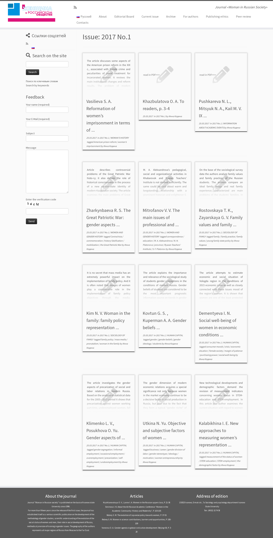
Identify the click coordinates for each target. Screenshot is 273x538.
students (157, 343)
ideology (172, 453)
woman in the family (110, 343)
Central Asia (116, 236)
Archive (171, 16)
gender (153, 339)
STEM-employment (226, 460)
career (163, 449)
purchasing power (209, 355)
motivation (148, 457)
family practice (228, 236)
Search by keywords (37, 85)
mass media (120, 339)
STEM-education (208, 460)
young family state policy (219, 240)
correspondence (175, 236)
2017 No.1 (104, 137)
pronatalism (92, 343)
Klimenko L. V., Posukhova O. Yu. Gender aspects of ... (105, 430)
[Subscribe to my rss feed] (76, 7)
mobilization (92, 244)
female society (216, 350)
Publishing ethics (217, 16)
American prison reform (105, 141)
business (154, 449)
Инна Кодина (110, 146)
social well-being (227, 355)
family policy (107, 339)
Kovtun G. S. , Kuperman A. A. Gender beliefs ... (164, 320)
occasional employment (112, 453)
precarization (111, 457)
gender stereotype (158, 453)
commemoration (94, 240)
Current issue (150, 16)
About (103, 16)
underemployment (109, 462)
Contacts (82, 22)
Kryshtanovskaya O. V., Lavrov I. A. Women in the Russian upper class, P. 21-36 (136, 502)
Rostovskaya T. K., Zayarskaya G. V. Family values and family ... (221, 217)
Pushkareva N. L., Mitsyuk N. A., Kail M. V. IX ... (220, 108)
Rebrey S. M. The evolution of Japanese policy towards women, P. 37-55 (137, 515)
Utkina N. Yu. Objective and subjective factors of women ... (164, 430)
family (216, 236)
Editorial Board (124, 16)
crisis (227, 346)
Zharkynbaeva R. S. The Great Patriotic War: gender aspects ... (108, 217)
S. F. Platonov (159, 249)
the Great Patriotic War (111, 244)
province (158, 244)
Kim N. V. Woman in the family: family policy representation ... (108, 320)
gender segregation (103, 449)
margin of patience (233, 350)
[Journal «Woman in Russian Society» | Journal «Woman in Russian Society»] (31, 12)
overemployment (95, 457)
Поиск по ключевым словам (42, 81)
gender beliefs (165, 339)
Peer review (243, 16)
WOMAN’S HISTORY (120, 137)
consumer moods (214, 346)
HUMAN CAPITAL (175, 335)
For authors (190, 16)
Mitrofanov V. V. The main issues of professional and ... (161, 217)
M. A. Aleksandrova (163, 240)
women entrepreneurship (167, 457)
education (148, 240)
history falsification (113, 240)
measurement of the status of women (224, 456)
